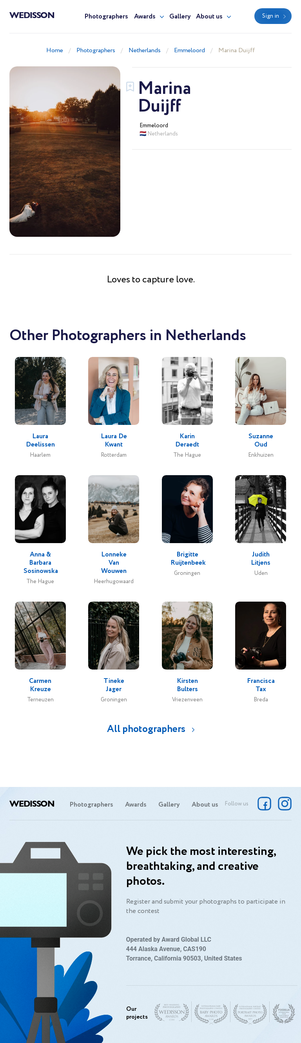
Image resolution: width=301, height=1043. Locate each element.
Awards (145, 17)
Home (54, 50)
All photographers (146, 729)
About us (209, 17)
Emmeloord (189, 50)
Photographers (106, 17)
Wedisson (31, 14)
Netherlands (145, 50)
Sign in (270, 16)
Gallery (180, 17)
